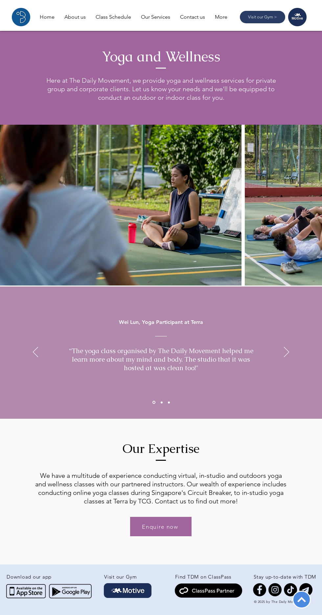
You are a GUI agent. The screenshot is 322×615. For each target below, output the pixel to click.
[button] (155, 17)
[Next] (286, 352)
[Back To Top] (301, 599)
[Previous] (35, 352)
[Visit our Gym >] (262, 17)
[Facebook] (259, 589)
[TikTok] (290, 589)
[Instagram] (275, 589)
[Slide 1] (153, 402)
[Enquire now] (161, 526)
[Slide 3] (169, 402)
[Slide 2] (162, 402)
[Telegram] (305, 589)
